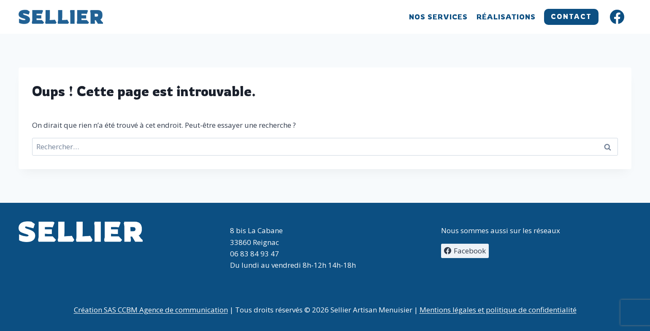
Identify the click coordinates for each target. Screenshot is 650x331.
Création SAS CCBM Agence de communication (151, 310)
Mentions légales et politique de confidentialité (498, 310)
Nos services (438, 16)
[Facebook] (617, 17)
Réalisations (506, 16)
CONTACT (571, 16)
